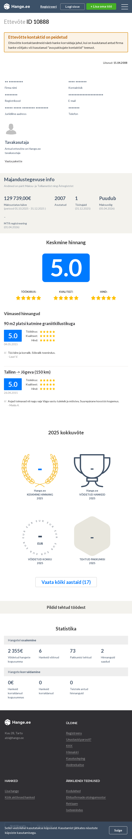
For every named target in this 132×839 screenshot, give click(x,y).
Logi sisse (72, 6)
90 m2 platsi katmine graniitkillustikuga (39, 323)
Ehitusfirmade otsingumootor (86, 797)
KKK (69, 745)
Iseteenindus (74, 810)
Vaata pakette (13, 161)
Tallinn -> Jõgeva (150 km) (27, 372)
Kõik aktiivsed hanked (20, 797)
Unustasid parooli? (78, 739)
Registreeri (48, 6)
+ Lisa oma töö (101, 6)
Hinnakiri (72, 752)
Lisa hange (12, 791)
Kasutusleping (75, 758)
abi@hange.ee (14, 738)
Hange (17, 6)
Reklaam (72, 803)
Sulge (118, 830)
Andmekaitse (75, 765)
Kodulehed (73, 791)
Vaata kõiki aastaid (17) (66, 582)
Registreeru (74, 733)
